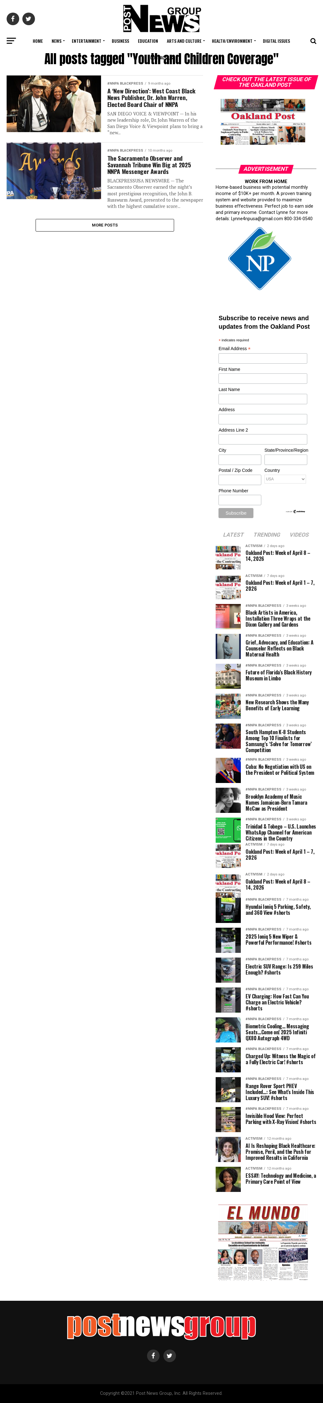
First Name (229, 369)
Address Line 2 (233, 430)
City (222, 450)
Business (120, 40)
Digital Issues (276, 40)
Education (148, 40)
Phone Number (233, 490)
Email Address (234, 349)
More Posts (105, 240)
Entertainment (86, 40)
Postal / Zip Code (235, 470)
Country (272, 470)
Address (226, 409)
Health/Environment (232, 40)
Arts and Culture (184, 40)
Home (38, 40)
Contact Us (161, 57)
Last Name (229, 389)
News (56, 40)
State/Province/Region (285, 450)
